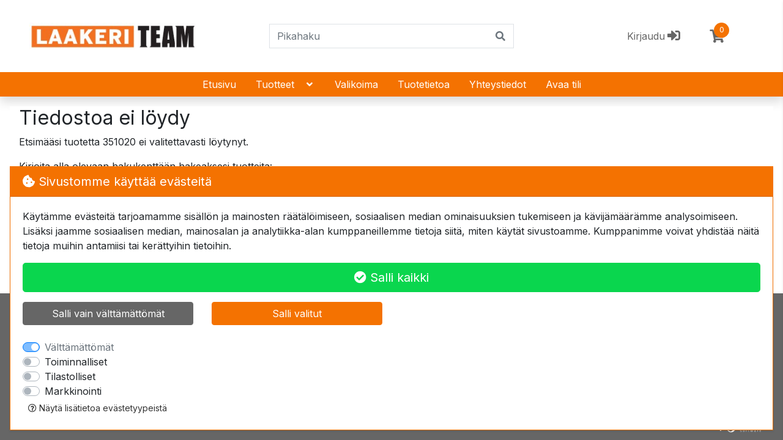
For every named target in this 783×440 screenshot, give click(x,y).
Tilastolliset (70, 376)
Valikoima (356, 84)
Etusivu (219, 84)
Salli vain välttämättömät (108, 313)
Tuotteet (285, 84)
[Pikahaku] (379, 36)
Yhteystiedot (497, 84)
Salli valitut (297, 313)
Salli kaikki (391, 277)
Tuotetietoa (424, 84)
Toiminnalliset (76, 362)
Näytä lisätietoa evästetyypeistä (97, 408)
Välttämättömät (79, 347)
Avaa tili (563, 84)
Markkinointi (73, 391)
